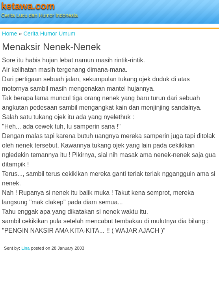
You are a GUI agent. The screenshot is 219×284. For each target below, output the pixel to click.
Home (9, 33)
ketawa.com (28, 5)
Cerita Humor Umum (49, 33)
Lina (25, 248)
